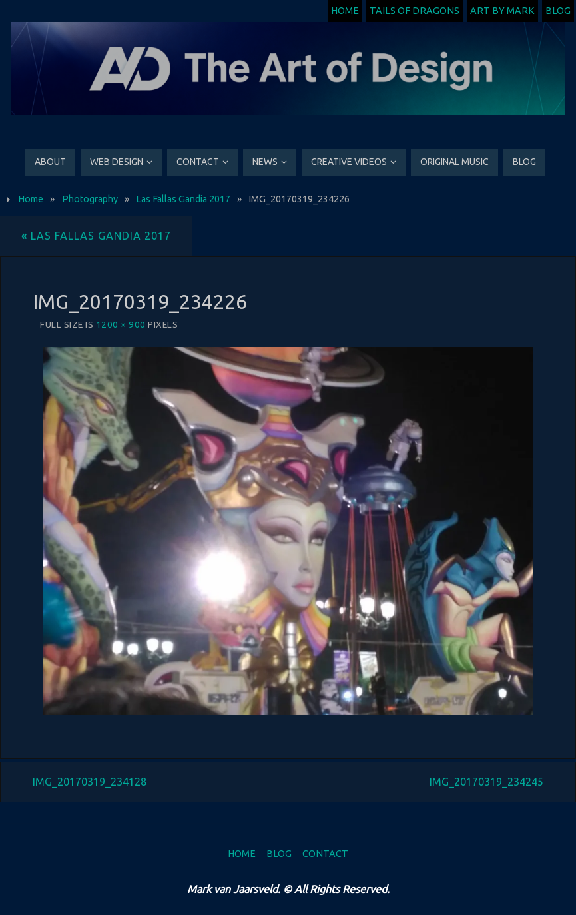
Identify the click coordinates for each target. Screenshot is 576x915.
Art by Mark (502, 10)
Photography (90, 199)
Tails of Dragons (414, 10)
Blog (558, 10)
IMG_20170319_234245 (486, 782)
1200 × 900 (121, 324)
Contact (325, 853)
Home (345, 10)
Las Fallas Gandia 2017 (183, 199)
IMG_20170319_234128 (89, 782)
